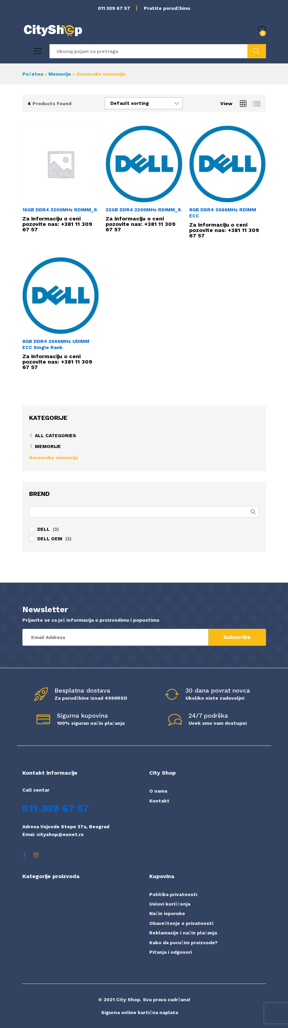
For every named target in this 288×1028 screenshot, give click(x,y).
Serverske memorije (53, 457)
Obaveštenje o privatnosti (181, 923)
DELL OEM (49, 538)
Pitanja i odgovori (170, 952)
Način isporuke (167, 913)
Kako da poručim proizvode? (183, 942)
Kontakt (159, 800)
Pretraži (256, 51)
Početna (32, 74)
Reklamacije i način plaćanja (183, 932)
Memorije (59, 74)
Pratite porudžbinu (167, 8)
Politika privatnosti (173, 894)
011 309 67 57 (114, 8)
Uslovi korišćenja (169, 904)
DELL (43, 529)
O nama (158, 791)
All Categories (55, 435)
